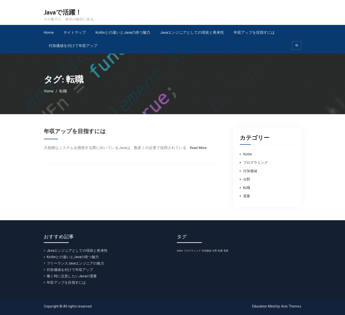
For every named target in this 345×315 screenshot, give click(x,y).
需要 (246, 196)
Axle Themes (291, 306)
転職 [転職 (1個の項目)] (220, 250)
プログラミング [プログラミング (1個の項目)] (192, 250)
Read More (198, 147)
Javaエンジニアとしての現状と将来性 (192, 32)
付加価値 (250, 171)
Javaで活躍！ (63, 12)
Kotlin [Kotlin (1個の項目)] (180, 250)
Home (49, 32)
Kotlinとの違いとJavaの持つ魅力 (122, 32)
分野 (246, 179)
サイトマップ (74, 32)
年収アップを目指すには (254, 32)
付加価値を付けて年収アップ (73, 45)
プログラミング (255, 162)
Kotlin (247, 154)
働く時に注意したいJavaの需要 (72, 276)
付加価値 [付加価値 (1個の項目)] (206, 250)
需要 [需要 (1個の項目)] (226, 250)
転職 (246, 188)
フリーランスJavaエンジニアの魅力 (75, 263)
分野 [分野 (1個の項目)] (214, 250)
